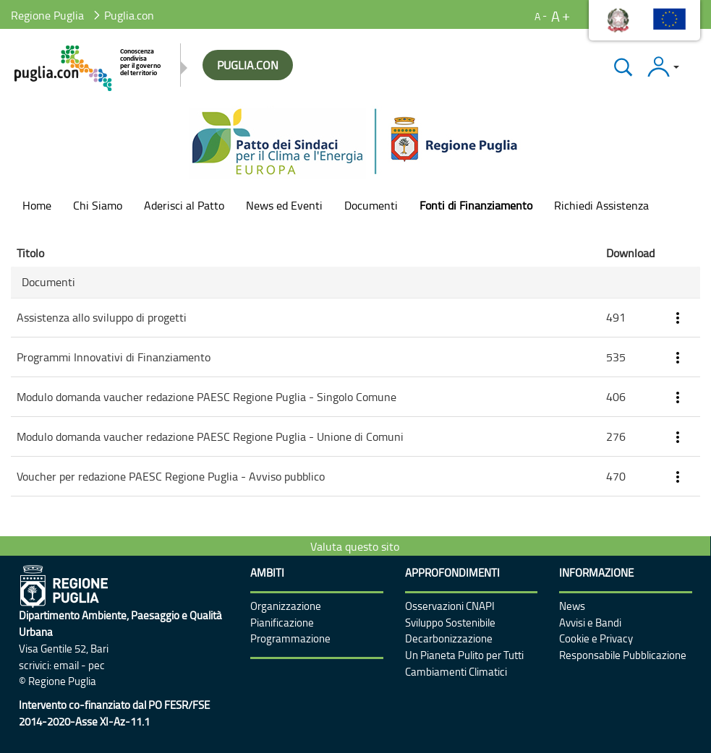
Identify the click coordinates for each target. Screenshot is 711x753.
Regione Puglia (47, 15)
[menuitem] (37, 205)
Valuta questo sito (354, 546)
